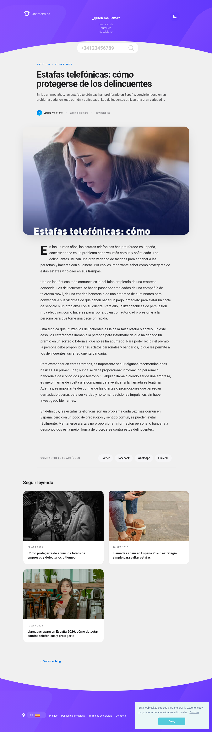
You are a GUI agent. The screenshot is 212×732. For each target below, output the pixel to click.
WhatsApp (144, 458)
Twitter (105, 458)
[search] (131, 48)
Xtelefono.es (37, 14)
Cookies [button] (194, 712)
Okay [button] (171, 721)
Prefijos (53, 715)
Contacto (121, 715)
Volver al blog (52, 661)
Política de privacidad (73, 715)
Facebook (124, 458)
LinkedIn (163, 458)
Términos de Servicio (100, 715)
